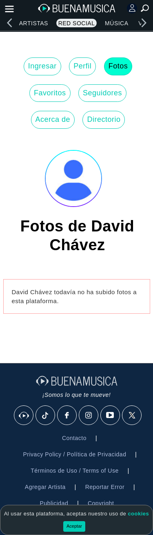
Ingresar (42, 66)
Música (116, 23)
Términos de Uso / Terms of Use (74, 470)
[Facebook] (67, 415)
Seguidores (102, 93)
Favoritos (50, 93)
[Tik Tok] (45, 415)
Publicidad (54, 503)
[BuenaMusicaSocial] (24, 415)
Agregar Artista (45, 487)
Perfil (82, 66)
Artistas (33, 23)
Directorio (103, 119)
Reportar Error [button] (104, 487)
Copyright (101, 503)
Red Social (76, 23)
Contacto (74, 438)
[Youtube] (110, 415)
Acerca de (53, 119)
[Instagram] (89, 415)
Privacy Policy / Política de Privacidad (74, 454)
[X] (132, 415)
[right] (144, 23)
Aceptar (74, 526)
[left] (9, 23)
